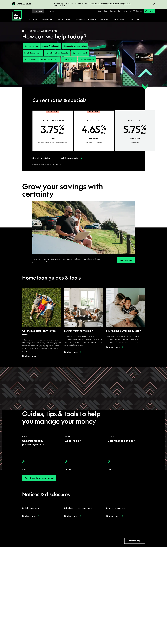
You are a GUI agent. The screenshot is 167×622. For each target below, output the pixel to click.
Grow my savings (31, 46)
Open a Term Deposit (50, 46)
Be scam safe (30, 60)
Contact (113, 11)
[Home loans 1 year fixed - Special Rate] (93, 130)
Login (149, 11)
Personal (38, 11)
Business (50, 11)
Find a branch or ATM (49, 60)
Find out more (126, 260)
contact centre (97, 3)
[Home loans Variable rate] (135, 130)
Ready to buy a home (32, 53)
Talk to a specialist (69, 158)
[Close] (154, 4)
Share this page (135, 540)
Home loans (64, 19)
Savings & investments (85, 19)
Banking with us (124, 11)
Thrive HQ (134, 19)
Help (105, 11)
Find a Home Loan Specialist (57, 53)
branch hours (113, 3)
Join (99, 11)
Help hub (69, 60)
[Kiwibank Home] (17, 15)
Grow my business (87, 60)
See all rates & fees (41, 158)
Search (137, 11)
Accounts (33, 19)
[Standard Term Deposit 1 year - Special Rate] (52, 130)
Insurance (105, 19)
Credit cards (48, 19)
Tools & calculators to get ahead (39, 478)
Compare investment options (75, 46)
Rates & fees (119, 19)
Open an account (80, 53)
